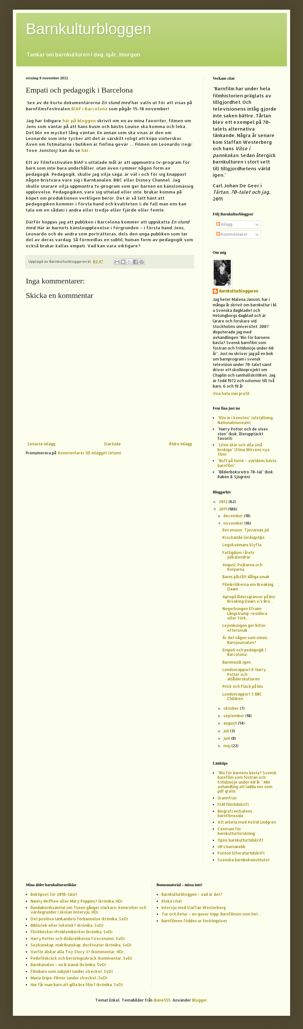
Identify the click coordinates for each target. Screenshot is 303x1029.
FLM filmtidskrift (233, 804)
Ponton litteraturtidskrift (241, 853)
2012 (224, 501)
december (233, 515)
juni (227, 738)
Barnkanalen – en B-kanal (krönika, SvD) (68, 964)
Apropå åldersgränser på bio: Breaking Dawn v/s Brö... (249, 599)
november (233, 523)
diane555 (162, 1000)
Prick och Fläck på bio (242, 686)
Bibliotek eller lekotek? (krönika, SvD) (67, 925)
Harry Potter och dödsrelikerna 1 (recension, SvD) (78, 938)
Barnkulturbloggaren (238, 291)
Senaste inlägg (41, 443)
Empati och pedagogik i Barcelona (244, 652)
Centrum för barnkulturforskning (236, 831)
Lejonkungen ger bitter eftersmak (244, 627)
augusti (230, 723)
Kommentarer (232, 234)
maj (227, 745)
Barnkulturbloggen (89, 28)
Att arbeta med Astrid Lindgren (247, 822)
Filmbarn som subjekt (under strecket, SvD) (72, 971)
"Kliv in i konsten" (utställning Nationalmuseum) (245, 420)
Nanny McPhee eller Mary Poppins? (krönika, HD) (76, 901)
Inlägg (224, 224)
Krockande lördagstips (243, 537)
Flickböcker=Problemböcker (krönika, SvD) (71, 931)
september (234, 715)
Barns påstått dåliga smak (245, 576)
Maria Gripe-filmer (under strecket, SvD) (69, 977)
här (85, 150)
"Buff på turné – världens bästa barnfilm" (247, 463)
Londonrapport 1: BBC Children (242, 696)
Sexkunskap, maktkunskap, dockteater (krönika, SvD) (81, 945)
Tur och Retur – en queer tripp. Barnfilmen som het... (211, 914)
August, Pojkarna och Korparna (242, 567)
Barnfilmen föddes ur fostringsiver (194, 920)
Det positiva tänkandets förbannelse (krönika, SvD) (79, 918)
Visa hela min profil (231, 393)
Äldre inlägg (180, 443)
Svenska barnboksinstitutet (243, 859)
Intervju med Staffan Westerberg (193, 907)
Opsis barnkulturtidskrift (240, 840)
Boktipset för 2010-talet (54, 894)
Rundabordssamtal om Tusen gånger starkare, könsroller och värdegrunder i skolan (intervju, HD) (88, 910)
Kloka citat (171, 901)
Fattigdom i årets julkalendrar (238, 554)
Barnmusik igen (236, 662)
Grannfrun (227, 798)
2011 (223, 509)
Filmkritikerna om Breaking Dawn (247, 586)
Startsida (112, 443)
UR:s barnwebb (231, 846)
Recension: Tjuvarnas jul (245, 530)
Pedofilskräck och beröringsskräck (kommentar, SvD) (81, 958)
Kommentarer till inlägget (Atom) (89, 452)
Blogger (199, 1000)
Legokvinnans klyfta (241, 544)
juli (226, 730)
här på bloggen (79, 120)
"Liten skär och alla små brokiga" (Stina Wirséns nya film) (243, 449)
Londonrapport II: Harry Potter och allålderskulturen (244, 674)
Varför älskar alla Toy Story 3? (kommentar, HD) (77, 951)
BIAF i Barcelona (89, 108)
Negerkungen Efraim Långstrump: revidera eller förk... (244, 613)
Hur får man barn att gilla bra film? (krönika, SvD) (77, 984)
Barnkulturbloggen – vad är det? (191, 894)
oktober (231, 708)
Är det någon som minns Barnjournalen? (245, 640)
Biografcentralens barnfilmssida (235, 813)
